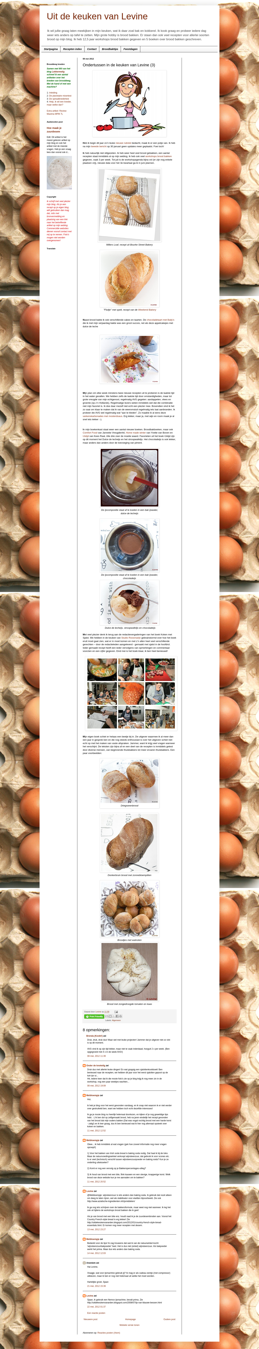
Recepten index (72, 49)
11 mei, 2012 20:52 (96, 1181)
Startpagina (51, 49)
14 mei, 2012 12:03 (96, 1253)
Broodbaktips (110, 49)
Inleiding (53, 92)
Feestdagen (131, 49)
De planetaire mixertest (60, 96)
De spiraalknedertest (59, 99)
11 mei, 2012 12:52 (96, 1130)
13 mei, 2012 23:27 (96, 1229)
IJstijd (86, 436)
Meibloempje (92, 1095)
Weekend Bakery (147, 309)
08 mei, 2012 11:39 (96, 1056)
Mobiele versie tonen (130, 1325)
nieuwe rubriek (123, 143)
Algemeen (116, 1020)
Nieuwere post (90, 1319)
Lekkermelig (58, 71)
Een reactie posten (96, 1313)
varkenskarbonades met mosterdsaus (102, 416)
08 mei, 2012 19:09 (96, 1085)
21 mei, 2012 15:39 (96, 1286)
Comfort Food (90, 432)
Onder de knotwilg (95, 1065)
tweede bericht (98, 146)
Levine (89, 1191)
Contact (92, 49)
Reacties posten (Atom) (108, 1333)
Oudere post (169, 1319)
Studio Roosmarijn (131, 637)
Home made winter (136, 432)
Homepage (130, 1319)
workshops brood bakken (158, 156)
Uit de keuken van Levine (97, 16)
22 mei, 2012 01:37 (96, 1307)
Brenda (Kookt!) (94, 1036)
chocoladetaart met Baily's (160, 319)
